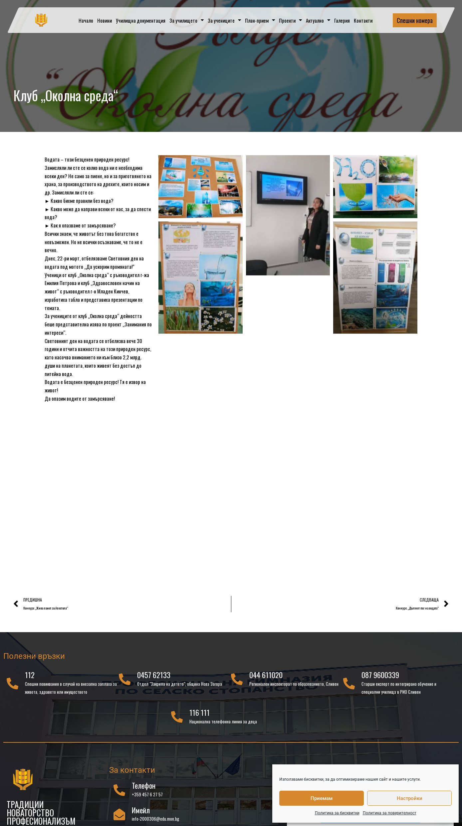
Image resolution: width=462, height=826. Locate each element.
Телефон (143, 787)
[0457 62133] (124, 681)
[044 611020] (237, 681)
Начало (86, 20)
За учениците (224, 20)
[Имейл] (119, 816)
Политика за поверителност (389, 813)
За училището (186, 20)
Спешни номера (415, 20)
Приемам (322, 798)
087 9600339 (380, 677)
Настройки (409, 798)
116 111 (199, 714)
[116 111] (177, 719)
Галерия (342, 20)
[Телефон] (119, 792)
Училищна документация (140, 20)
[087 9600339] (349, 685)
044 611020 (266, 677)
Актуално (318, 20)
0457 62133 (153, 677)
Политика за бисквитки (337, 813)
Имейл (141, 812)
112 (30, 677)
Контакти (363, 20)
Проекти (290, 20)
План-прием (260, 20)
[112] (12, 685)
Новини (104, 20)
